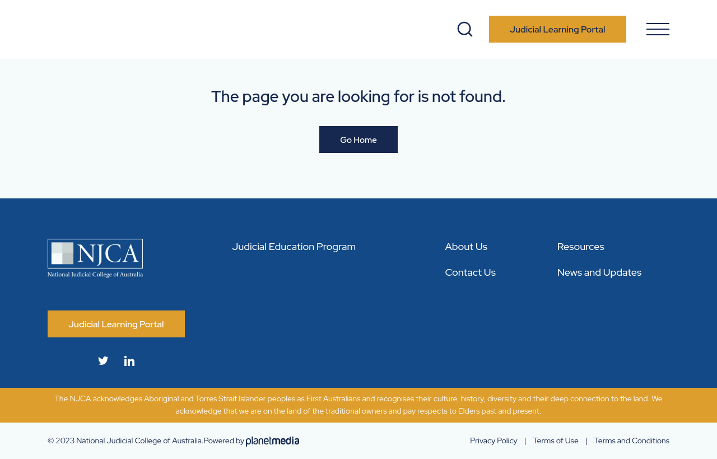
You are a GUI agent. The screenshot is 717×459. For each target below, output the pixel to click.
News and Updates (599, 272)
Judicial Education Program (294, 246)
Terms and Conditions (631, 440)
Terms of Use (556, 440)
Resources (580, 246)
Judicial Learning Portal (558, 29)
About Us (466, 246)
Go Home (358, 140)
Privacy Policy (493, 440)
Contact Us (470, 272)
